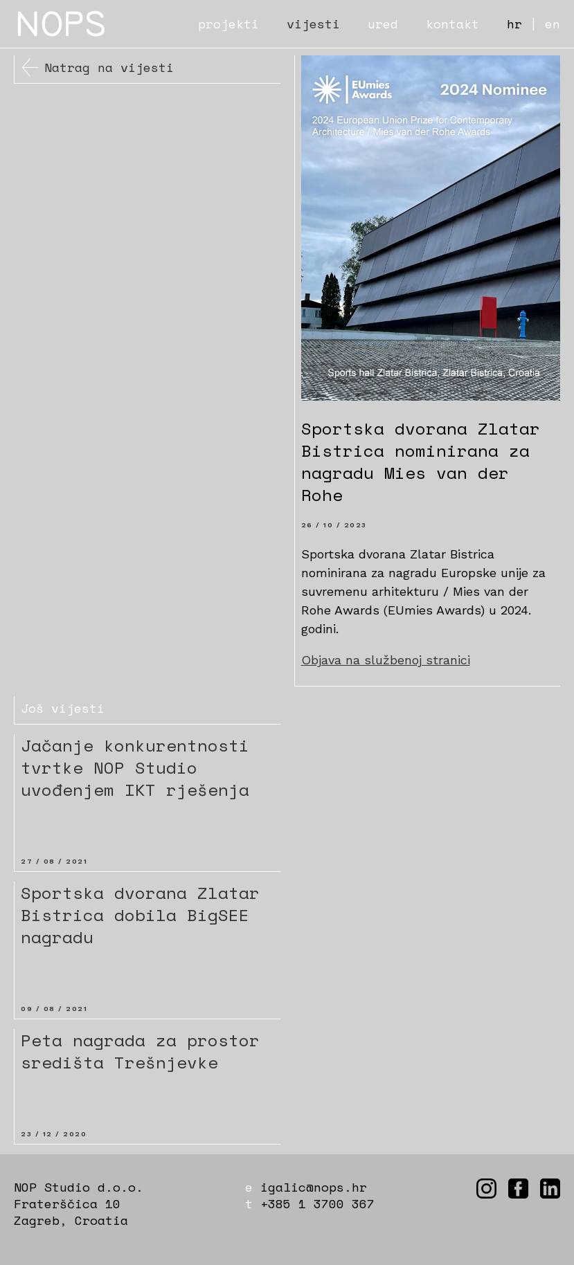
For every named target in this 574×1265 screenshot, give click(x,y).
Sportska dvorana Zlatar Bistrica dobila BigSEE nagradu (140, 914)
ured (383, 24)
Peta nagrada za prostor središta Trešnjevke (140, 1051)
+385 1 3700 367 (317, 1203)
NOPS (62, 24)
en (552, 23)
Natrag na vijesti (109, 67)
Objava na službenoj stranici (385, 660)
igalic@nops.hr (313, 1187)
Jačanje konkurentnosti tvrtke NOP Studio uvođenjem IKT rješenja (135, 767)
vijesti (313, 24)
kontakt (452, 24)
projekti (228, 24)
